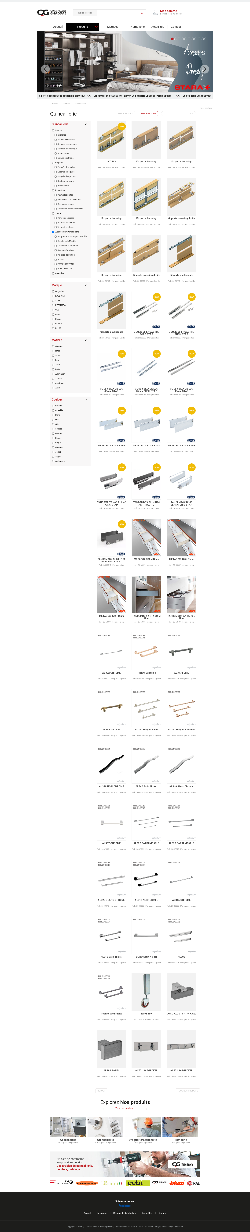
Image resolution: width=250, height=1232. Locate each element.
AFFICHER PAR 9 (125, 114)
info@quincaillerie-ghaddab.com (169, 1227)
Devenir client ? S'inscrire (171, 14)
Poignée (59, 162)
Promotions (137, 26)
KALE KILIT (60, 296)
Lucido (58, 323)
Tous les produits (84, 13)
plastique (59, 383)
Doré (57, 415)
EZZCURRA (60, 305)
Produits (82, 26)
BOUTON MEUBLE (66, 269)
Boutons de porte (66, 181)
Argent (58, 456)
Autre (57, 364)
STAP (57, 300)
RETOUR (99, 1091)
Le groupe (102, 1213)
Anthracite (60, 461)
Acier (57, 355)
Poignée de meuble (66, 167)
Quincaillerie (80, 104)
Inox (57, 360)
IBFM (57, 314)
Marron (58, 433)
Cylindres (62, 135)
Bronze (58, 406)
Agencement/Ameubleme (67, 232)
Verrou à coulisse (66, 227)
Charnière (59, 273)
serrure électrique (66, 158)
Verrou (58, 213)
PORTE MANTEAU (66, 264)
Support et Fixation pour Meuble (72, 236)
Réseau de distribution (124, 1213)
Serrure (58, 130)
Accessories (63, 153)
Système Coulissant (67, 250)
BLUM (58, 328)
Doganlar (59, 291)
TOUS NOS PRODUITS (185, 1091)
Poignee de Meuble (66, 255)
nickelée (59, 410)
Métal (57, 369)
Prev (45, 69)
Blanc (57, 438)
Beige (58, 442)
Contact (176, 26)
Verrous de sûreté (66, 218)
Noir (57, 419)
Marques (112, 26)
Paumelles (60, 190)
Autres (61, 259)
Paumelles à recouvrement (70, 199)
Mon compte (168, 11)
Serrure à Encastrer (66, 139)
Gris (57, 424)
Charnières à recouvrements (70, 209)
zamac (58, 378)
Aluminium (60, 374)
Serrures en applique (67, 144)
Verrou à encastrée (66, 222)
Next (204, 69)
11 (205, 39)
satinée (58, 429)
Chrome (58, 346)
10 (202, 39)
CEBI (57, 310)
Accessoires (63, 185)
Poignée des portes (67, 176)
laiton (57, 351)
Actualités (157, 26)
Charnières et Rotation (68, 245)
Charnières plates (66, 204)
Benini (58, 319)
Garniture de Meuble (67, 241)
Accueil (58, 26)
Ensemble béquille (66, 172)
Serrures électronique (67, 149)
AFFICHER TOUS (148, 114)
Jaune (58, 452)
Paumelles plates (65, 195)
